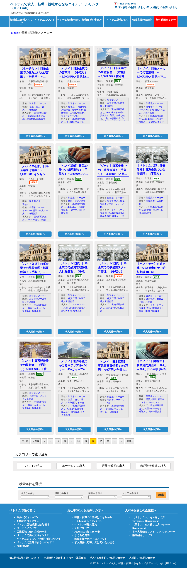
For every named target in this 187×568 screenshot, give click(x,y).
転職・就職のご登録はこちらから (93, 517)
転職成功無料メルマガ (21, 21)
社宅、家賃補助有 (112, 118)
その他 (80, 402)
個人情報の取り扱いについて (24, 557)
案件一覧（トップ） (28, 517)
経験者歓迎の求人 (113, 465)
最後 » (130, 441)
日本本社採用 (155, 411)
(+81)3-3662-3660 (126, 3)
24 (78, 441)
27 (101, 441)
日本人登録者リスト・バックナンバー (153, 531)
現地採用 (40, 119)
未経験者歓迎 (28, 119)
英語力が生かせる (36, 116)
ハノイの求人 (33, 465)
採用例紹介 (23, 546)
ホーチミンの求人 (73, 465)
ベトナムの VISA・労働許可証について (39, 539)
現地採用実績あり (116, 213)
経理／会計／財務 (76, 201)
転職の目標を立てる (28, 521)
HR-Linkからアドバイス (88, 521)
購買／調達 (151, 399)
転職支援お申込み (92, 19)
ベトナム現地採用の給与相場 (33, 524)
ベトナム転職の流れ (68, 19)
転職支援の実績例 (142, 19)
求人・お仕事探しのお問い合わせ (107, 557)
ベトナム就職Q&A (117, 19)
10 (58, 441)
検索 (161, 495)
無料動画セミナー (166, 19)
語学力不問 (76, 210)
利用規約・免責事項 (54, 557)
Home (15, 32)
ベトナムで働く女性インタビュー (35, 535)
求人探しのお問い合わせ (130, 7)
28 (108, 441)
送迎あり (116, 216)
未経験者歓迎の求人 (153, 465)
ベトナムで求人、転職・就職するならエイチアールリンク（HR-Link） (138, 563)
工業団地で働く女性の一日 (32, 531)
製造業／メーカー (38, 103)
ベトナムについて (45, 19)
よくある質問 (81, 535)
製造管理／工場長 (115, 201)
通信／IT (26, 204)
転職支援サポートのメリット (90, 539)
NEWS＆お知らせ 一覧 (87, 531)
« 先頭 (36, 441)
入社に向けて (81, 528)
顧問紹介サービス (142, 535)
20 (65, 441)
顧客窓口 (72, 106)
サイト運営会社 (77, 557)
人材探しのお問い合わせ (162, 7)
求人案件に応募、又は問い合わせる (94, 542)
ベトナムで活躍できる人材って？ (35, 542)
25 (86, 441)
